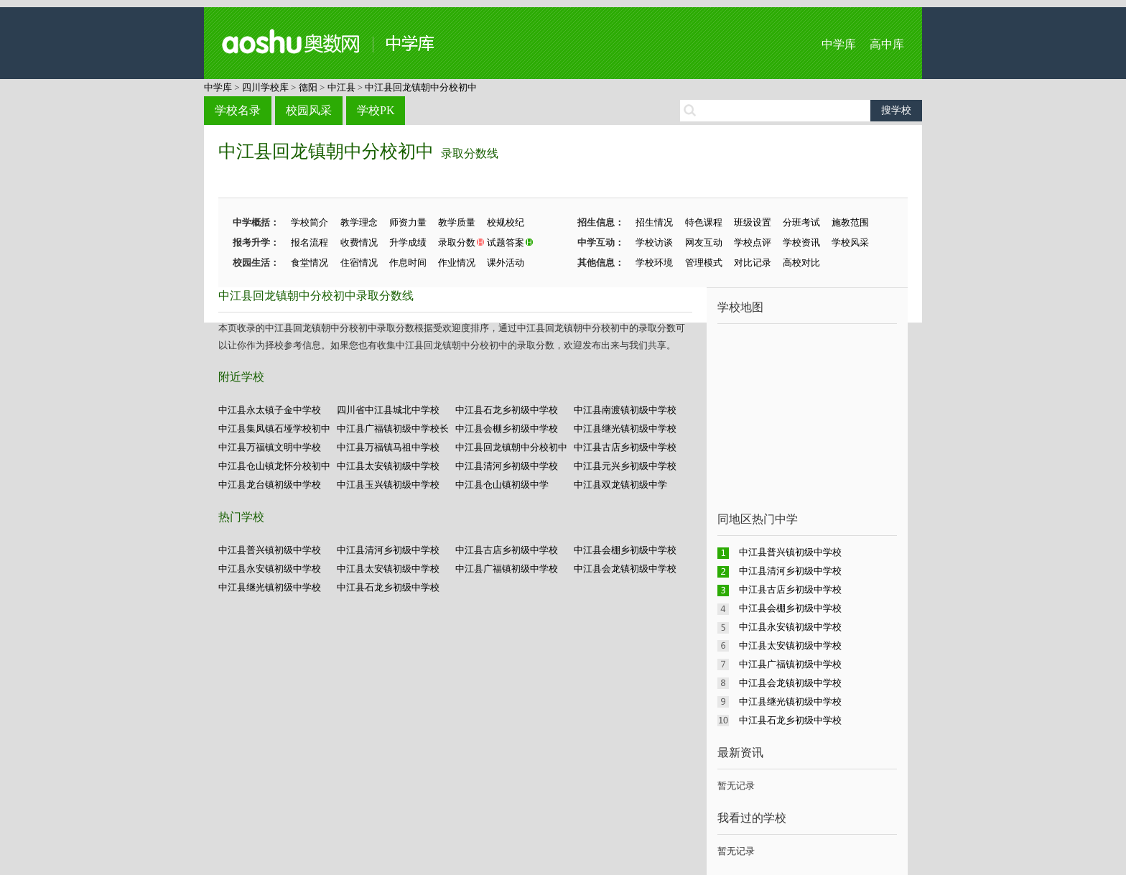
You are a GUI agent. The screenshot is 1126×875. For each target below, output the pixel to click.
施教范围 (850, 222)
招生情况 (654, 222)
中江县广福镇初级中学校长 (393, 428)
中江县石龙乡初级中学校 (506, 409)
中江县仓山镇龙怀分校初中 (274, 465)
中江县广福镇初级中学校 (506, 568)
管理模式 (703, 262)
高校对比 (801, 262)
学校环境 (654, 262)
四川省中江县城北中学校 (388, 409)
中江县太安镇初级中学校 (388, 465)
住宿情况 (359, 262)
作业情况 (456, 262)
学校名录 (238, 110)
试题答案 (505, 242)
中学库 (839, 44)
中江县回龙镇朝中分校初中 (421, 87)
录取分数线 (469, 153)
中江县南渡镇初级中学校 (625, 409)
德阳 (308, 87)
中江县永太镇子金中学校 (269, 409)
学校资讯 (801, 242)
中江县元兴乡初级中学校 (625, 465)
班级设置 (752, 222)
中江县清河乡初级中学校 (506, 465)
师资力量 (408, 222)
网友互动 (703, 242)
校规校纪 (505, 222)
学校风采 (850, 242)
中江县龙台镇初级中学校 (269, 484)
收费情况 (359, 242)
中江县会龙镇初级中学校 (625, 568)
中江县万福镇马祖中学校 (388, 447)
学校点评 (752, 242)
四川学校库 (265, 87)
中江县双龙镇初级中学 (620, 484)
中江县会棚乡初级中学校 (506, 428)
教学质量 (456, 222)
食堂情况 (309, 262)
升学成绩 (408, 242)
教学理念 (359, 222)
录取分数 (456, 242)
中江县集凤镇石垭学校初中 (274, 428)
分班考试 (801, 222)
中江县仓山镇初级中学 (502, 484)
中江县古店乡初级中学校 (625, 447)
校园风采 (309, 110)
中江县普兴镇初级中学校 (269, 550)
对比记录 (752, 262)
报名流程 (309, 242)
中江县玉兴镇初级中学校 (388, 484)
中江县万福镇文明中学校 (269, 447)
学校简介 (309, 222)
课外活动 (505, 262)
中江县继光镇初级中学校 (625, 428)
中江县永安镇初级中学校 (269, 568)
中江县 (341, 87)
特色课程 (703, 222)
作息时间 (408, 262)
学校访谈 (654, 242)
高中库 (887, 44)
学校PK (375, 110)
